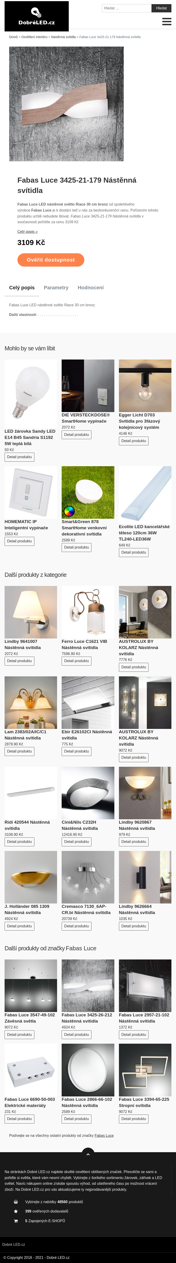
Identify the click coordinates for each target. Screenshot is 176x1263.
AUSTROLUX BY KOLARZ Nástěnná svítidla (138, 647)
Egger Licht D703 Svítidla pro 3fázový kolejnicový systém (139, 421)
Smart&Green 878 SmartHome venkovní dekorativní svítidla (84, 527)
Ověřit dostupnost (51, 260)
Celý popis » (27, 232)
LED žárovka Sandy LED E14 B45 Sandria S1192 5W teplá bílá (30, 437)
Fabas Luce (81, 948)
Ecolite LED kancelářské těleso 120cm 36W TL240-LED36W (144, 532)
